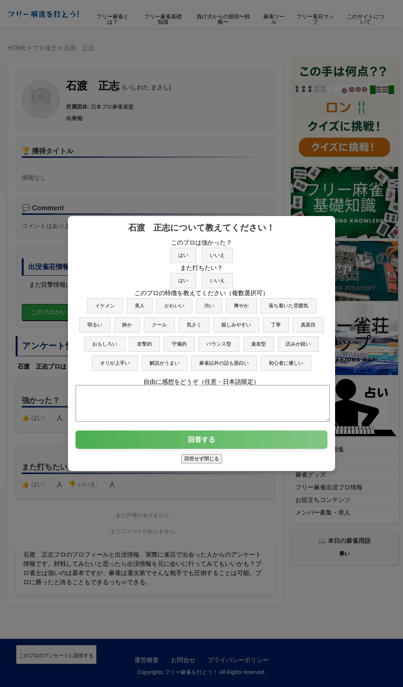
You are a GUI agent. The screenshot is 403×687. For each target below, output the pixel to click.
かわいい (174, 302)
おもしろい (104, 340)
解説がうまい (164, 359)
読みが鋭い (298, 340)
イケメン (105, 302)
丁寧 (276, 321)
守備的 (179, 340)
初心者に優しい (286, 359)
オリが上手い (115, 359)
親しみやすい (236, 321)
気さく (194, 321)
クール (159, 321)
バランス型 (218, 340)
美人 (140, 302)
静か (127, 321)
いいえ (217, 252)
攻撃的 (144, 340)
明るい (94, 321)
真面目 (308, 321)
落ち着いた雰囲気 (288, 302)
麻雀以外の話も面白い (224, 359)
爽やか (241, 302)
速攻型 (258, 340)
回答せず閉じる (201, 462)
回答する (201, 443)
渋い (209, 302)
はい (183, 252)
